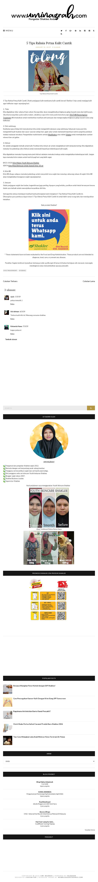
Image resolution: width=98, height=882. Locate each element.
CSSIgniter (31, 877)
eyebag (22, 270)
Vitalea (68, 135)
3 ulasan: (57, 47)
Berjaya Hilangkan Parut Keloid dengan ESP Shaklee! (34, 686)
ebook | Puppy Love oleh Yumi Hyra (45, 804)
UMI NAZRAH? (49, 462)
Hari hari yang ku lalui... (45, 822)
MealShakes (52, 135)
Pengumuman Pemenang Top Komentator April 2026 (45, 794)
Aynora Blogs (45, 812)
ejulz (12, 297)
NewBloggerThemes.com (70, 877)
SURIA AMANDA (44, 792)
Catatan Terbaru (10, 281)
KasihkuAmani (45, 802)
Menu (8, 31)
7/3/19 (25, 326)
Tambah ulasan (11, 339)
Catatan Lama (89, 281)
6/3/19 (22, 311)
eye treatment (10, 270)
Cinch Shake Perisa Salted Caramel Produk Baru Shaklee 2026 (38, 724)
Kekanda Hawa (16, 326)
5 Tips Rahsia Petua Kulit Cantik (49, 43)
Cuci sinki (44, 784)
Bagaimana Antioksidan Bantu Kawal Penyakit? (32, 711)
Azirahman (14, 311)
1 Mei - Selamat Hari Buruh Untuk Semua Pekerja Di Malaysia (45, 814)
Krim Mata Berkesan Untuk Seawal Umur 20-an (25, 166)
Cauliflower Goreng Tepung (44, 824)
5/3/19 (18, 297)
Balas (12, 304)
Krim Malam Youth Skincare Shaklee (26, 163)
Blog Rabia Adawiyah (44, 782)
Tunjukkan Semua (90, 830)
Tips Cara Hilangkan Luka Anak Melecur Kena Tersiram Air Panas (39, 737)
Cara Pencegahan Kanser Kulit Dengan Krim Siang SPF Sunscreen (39, 698)
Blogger (72, 876)
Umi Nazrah (46, 876)
